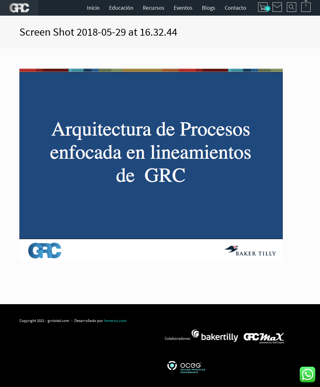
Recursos (153, 7)
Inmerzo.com (115, 320)
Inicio (93, 7)
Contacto (235, 7)
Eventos (183, 7)
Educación (121, 7)
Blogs (208, 7)
